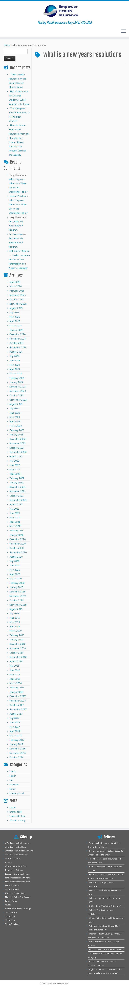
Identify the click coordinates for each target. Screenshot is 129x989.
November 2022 (17, 443)
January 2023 (16, 434)
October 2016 (16, 757)
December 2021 (17, 486)
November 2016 (17, 752)
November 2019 (17, 595)
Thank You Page (12, 924)
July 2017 (14, 718)
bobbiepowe (16, 234)
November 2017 (17, 700)
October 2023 (16, 395)
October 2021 (16, 495)
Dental (12, 771)
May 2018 (14, 674)
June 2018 (14, 670)
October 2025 (16, 299)
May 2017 (14, 726)
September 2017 (18, 709)
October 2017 (16, 705)
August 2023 (16, 404)
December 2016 (17, 748)
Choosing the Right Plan (16, 866)
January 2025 (16, 329)
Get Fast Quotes (12, 885)
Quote (8, 904)
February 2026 (16, 290)
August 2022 (16, 456)
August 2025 (16, 308)
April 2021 (14, 521)
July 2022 (14, 460)
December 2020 (17, 539)
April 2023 (14, 421)
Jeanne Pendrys (17, 196)
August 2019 (16, 609)
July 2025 (14, 312)
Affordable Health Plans (15, 847)
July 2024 (14, 356)
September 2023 (18, 399)
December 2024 (17, 334)
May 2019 (14, 622)
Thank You (10, 916)
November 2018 (17, 648)
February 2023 (16, 430)
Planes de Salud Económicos (17, 897)
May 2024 (14, 364)
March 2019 (15, 630)
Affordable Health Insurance (17, 843)
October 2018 (16, 652)
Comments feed (17, 816)
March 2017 (15, 735)
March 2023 (15, 425)
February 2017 (16, 739)
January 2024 (16, 382)
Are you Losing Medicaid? (16, 854)
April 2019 (14, 626)
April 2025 (14, 321)
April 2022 (14, 473)
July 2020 (14, 561)
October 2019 (16, 600)
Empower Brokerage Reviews (17, 874)
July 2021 (14, 508)
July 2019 (14, 613)
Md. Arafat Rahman (19, 251)
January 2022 (16, 482)
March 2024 (15, 373)
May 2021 (14, 517)
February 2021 (16, 530)
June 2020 (14, 565)
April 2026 (14, 281)
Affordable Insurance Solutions (19, 850)
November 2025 (17, 295)
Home (7, 45)
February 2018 (16, 687)
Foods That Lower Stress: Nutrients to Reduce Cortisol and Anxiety (17, 146)
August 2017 (16, 713)
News (12, 788)
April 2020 (14, 574)
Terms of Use (11, 912)
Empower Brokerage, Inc (57, 983)
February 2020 (16, 582)
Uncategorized (16, 793)
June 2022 (14, 465)
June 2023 (14, 412)
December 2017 (17, 696)
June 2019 (14, 617)
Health (12, 775)
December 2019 (17, 591)
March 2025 (15, 325)
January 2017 (16, 744)
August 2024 (16, 351)
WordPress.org (17, 820)
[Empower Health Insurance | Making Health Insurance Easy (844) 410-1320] (64, 11)
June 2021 (14, 513)
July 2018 (14, 665)
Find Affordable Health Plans (17, 877)
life (10, 780)
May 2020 (14, 569)
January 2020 (16, 587)
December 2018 (17, 643)
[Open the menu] (123, 31)
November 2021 (17, 491)
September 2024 (18, 347)
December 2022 (17, 438)
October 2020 (16, 548)
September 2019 (18, 604)
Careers (8, 862)
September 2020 (18, 552)
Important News (12, 889)
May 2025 (14, 316)
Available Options (13, 858)
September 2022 (18, 452)
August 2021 (16, 504)
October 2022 (16, 447)
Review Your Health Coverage (18, 908)
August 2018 (16, 661)
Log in (12, 807)
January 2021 (16, 534)
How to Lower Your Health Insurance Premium (19, 129)
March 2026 (15, 286)
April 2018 (14, 678)
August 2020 (16, 556)
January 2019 (16, 639)
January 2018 (16, 691)
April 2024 (14, 369)
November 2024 (17, 338)
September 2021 (18, 500)
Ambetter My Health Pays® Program (16, 225)
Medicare (13, 784)
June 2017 (14, 722)
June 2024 (14, 360)
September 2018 (18, 657)
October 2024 (16, 343)
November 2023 (17, 391)
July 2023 (14, 408)
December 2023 (17, 386)
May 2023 (14, 417)
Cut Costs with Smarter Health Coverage (106, 949)
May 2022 (14, 469)
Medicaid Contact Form (15, 893)
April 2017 (14, 731)
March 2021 (15, 526)
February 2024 (16, 377)
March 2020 (15, 578)
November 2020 (17, 543)
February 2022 (16, 478)
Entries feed (15, 811)
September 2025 (18, 303)
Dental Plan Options (14, 870)
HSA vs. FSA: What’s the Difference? (105, 906)
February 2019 (16, 635)
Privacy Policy (11, 901)
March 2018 (15, 683)
